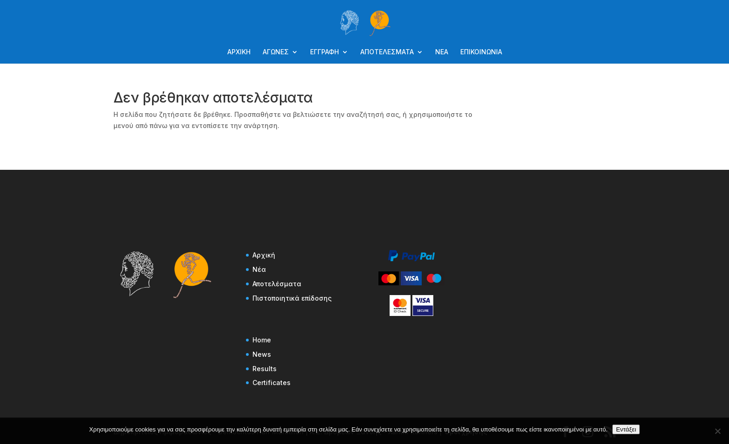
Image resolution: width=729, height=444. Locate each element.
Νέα (259, 269)
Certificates (271, 382)
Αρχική (263, 255)
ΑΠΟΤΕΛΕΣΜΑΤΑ (387, 52)
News (261, 354)
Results (264, 369)
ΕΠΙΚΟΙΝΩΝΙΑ (481, 52)
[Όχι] (717, 431)
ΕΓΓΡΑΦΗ (324, 52)
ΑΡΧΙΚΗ (239, 52)
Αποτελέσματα (276, 284)
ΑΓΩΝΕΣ (276, 52)
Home (261, 340)
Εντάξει (626, 429)
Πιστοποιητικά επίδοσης (291, 298)
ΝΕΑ (441, 52)
